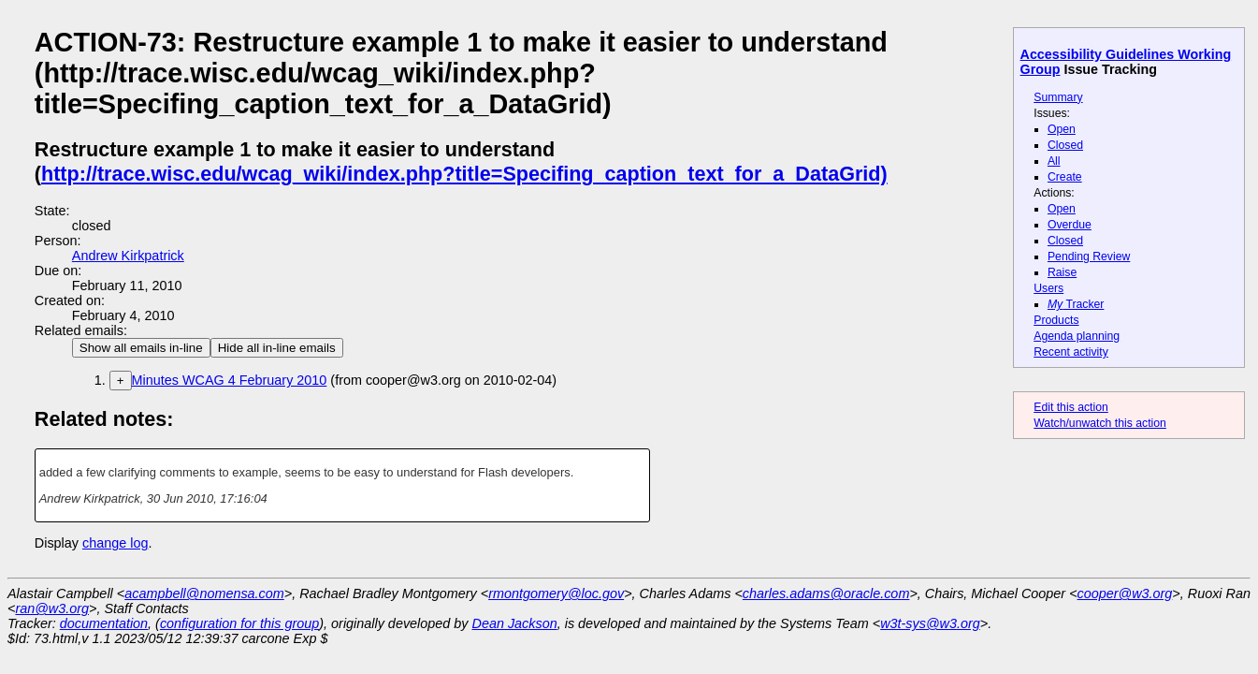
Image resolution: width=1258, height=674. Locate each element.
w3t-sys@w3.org (930, 623)
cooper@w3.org (1125, 593)
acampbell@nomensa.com (204, 593)
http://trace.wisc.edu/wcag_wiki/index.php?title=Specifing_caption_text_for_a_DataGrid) (464, 173)
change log (115, 542)
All (1054, 161)
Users (1048, 288)
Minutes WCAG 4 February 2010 (229, 380)
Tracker (1076, 304)
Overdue (1070, 224)
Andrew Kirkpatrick (128, 255)
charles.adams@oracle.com (826, 593)
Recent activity (1071, 352)
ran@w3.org (52, 608)
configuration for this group (239, 623)
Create (1065, 176)
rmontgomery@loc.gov (556, 593)
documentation (104, 623)
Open (1062, 129)
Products (1056, 320)
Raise (1062, 272)
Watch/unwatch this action (1100, 423)
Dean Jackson (514, 623)
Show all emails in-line (141, 348)
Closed (1065, 145)
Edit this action (1071, 407)
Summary (1058, 97)
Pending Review (1089, 256)
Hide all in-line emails (277, 348)
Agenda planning (1077, 336)
